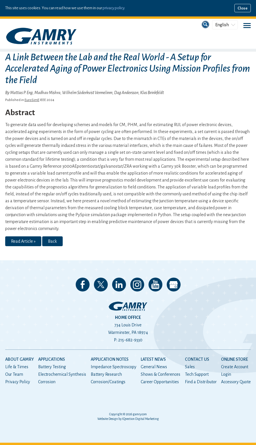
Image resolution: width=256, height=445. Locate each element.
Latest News (153, 359)
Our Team (14, 374)
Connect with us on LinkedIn (119, 284)
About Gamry (19, 359)
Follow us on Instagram (137, 284)
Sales (190, 366)
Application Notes (110, 359)
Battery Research (106, 374)
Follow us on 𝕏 (101, 284)
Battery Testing (52, 366)
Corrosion (46, 381)
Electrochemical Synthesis (62, 374)
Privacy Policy (17, 381)
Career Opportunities (160, 381)
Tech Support (197, 374)
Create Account (234, 366)
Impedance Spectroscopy (113, 366)
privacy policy (113, 8)
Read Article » (23, 241)
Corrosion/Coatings (108, 381)
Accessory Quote (236, 381)
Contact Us (197, 359)
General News (154, 366)
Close (243, 8)
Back (52, 241)
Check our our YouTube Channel (155, 284)
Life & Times (16, 366)
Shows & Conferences (160, 374)
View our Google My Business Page (174, 284)
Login (226, 374)
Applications (51, 359)
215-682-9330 (130, 340)
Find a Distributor (201, 381)
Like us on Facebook (83, 284)
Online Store (234, 359)
